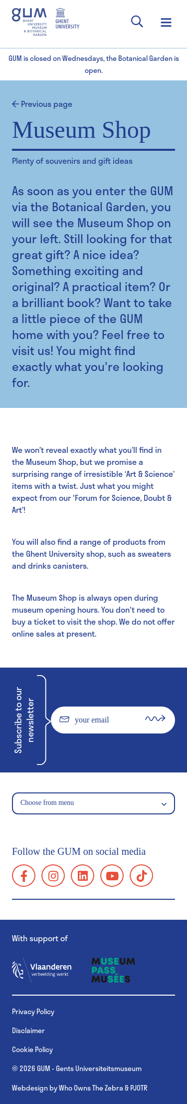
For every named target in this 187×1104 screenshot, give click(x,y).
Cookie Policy (32, 1049)
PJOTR (139, 1088)
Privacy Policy (33, 1011)
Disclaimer (28, 1030)
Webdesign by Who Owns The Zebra (67, 1088)
